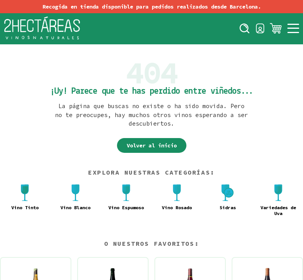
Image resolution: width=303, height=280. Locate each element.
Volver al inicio (152, 145)
